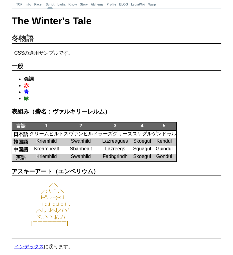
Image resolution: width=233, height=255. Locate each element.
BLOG (123, 4)
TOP (19, 4)
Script (50, 4)
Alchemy (97, 4)
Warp (152, 4)
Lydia (62, 4)
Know (73, 4)
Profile (111, 4)
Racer (38, 4)
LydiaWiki (138, 4)
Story (84, 4)
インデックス (29, 246)
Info (28, 4)
